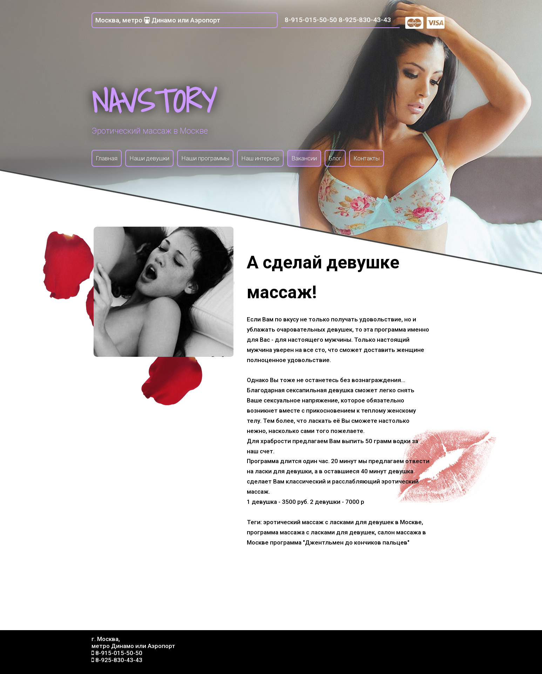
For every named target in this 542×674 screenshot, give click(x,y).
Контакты (366, 158)
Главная (106, 158)
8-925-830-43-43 (365, 20)
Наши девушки (149, 158)
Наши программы (205, 158)
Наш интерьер (260, 158)
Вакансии (304, 158)
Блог (335, 158)
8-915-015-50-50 (311, 20)
